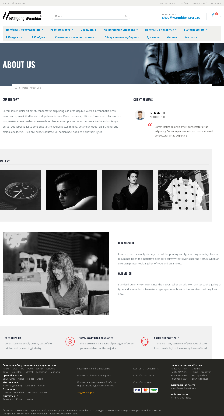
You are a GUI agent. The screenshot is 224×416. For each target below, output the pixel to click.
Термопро (41, 371)
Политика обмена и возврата (94, 375)
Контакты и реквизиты (146, 368)
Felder (30, 378)
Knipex (20, 399)
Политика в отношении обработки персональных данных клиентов (96, 384)
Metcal (29, 371)
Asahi (40, 378)
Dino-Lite (30, 385)
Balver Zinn (9, 378)
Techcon (32, 392)
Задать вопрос (85, 392)
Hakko (6, 368)
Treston (7, 392)
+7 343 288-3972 (179, 375)
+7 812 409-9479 (179, 371)
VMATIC (44, 392)
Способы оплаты (142, 382)
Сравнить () (19, 3)
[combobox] (91, 16)
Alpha (21, 378)
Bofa (5, 371)
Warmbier (19, 392)
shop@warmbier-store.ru (181, 17)
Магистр (55, 371)
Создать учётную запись (207, 3)
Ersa (15, 368)
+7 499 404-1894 (179, 368)
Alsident (50, 368)
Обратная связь (167, 3)
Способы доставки (143, 375)
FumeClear (16, 371)
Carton (41, 385)
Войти (184, 3)
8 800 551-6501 (179, 378)
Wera (30, 399)
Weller (39, 368)
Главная (16, 87)
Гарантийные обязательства (93, 368)
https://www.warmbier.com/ (63, 413)
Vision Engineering (12, 385)
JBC (22, 368)
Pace (30, 368)
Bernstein (8, 399)
